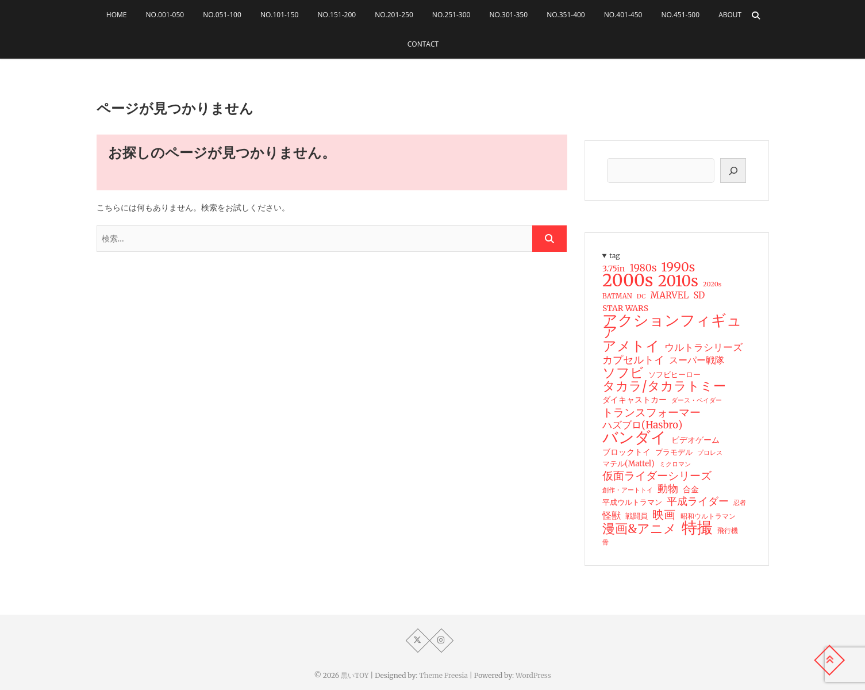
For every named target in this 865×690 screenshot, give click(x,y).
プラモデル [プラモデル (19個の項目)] (674, 452)
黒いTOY (355, 675)
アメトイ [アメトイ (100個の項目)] (631, 346)
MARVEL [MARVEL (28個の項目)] (669, 295)
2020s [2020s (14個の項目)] (712, 284)
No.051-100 (222, 15)
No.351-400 (566, 15)
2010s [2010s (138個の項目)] (678, 281)
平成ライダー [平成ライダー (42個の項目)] (698, 501)
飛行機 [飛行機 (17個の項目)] (727, 530)
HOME (116, 15)
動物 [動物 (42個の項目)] (668, 488)
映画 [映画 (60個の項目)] (663, 514)
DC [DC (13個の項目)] (640, 296)
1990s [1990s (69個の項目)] (678, 267)
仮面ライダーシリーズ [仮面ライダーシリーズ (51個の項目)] (657, 475)
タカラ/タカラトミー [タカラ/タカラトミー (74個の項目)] (664, 386)
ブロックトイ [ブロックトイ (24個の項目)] (626, 452)
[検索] (733, 170)
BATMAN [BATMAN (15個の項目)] (617, 296)
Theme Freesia (443, 675)
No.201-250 (394, 15)
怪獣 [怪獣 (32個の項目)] (611, 515)
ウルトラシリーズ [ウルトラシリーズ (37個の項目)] (703, 347)
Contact (423, 44)
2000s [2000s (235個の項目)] (627, 280)
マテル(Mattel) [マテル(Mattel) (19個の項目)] (628, 464)
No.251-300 (451, 15)
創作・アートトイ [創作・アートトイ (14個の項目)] (627, 490)
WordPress (533, 675)
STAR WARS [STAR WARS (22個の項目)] (625, 308)
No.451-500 (680, 15)
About (729, 15)
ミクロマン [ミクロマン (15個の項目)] (674, 464)
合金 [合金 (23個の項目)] (691, 489)
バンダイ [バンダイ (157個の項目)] (634, 437)
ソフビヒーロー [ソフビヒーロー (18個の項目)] (674, 374)
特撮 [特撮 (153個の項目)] (696, 528)
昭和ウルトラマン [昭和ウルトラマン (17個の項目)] (707, 516)
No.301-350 (509, 15)
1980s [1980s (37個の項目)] (642, 268)
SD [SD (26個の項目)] (699, 295)
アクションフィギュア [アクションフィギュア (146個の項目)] (672, 326)
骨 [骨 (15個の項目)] (605, 542)
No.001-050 (165, 15)
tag (614, 255)
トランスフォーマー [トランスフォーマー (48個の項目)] (651, 412)
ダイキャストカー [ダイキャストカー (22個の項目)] (634, 399)
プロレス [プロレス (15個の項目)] (709, 452)
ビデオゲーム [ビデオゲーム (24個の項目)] (695, 440)
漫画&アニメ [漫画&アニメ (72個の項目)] (639, 529)
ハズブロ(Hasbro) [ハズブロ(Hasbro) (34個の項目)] (642, 425)
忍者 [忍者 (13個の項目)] (739, 503)
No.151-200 (337, 15)
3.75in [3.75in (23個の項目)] (613, 268)
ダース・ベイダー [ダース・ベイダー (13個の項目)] (696, 400)
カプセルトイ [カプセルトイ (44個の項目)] (633, 360)
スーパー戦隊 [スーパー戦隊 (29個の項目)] (696, 360)
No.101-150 (279, 15)
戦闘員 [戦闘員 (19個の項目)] (636, 516)
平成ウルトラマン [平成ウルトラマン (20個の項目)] (632, 502)
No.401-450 (623, 15)
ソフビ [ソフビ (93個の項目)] (623, 372)
